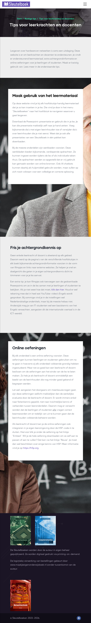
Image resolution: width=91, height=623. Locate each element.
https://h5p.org (31, 448)
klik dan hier (57, 289)
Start (19, 18)
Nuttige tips (30, 18)
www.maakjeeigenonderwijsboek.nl (28, 564)
